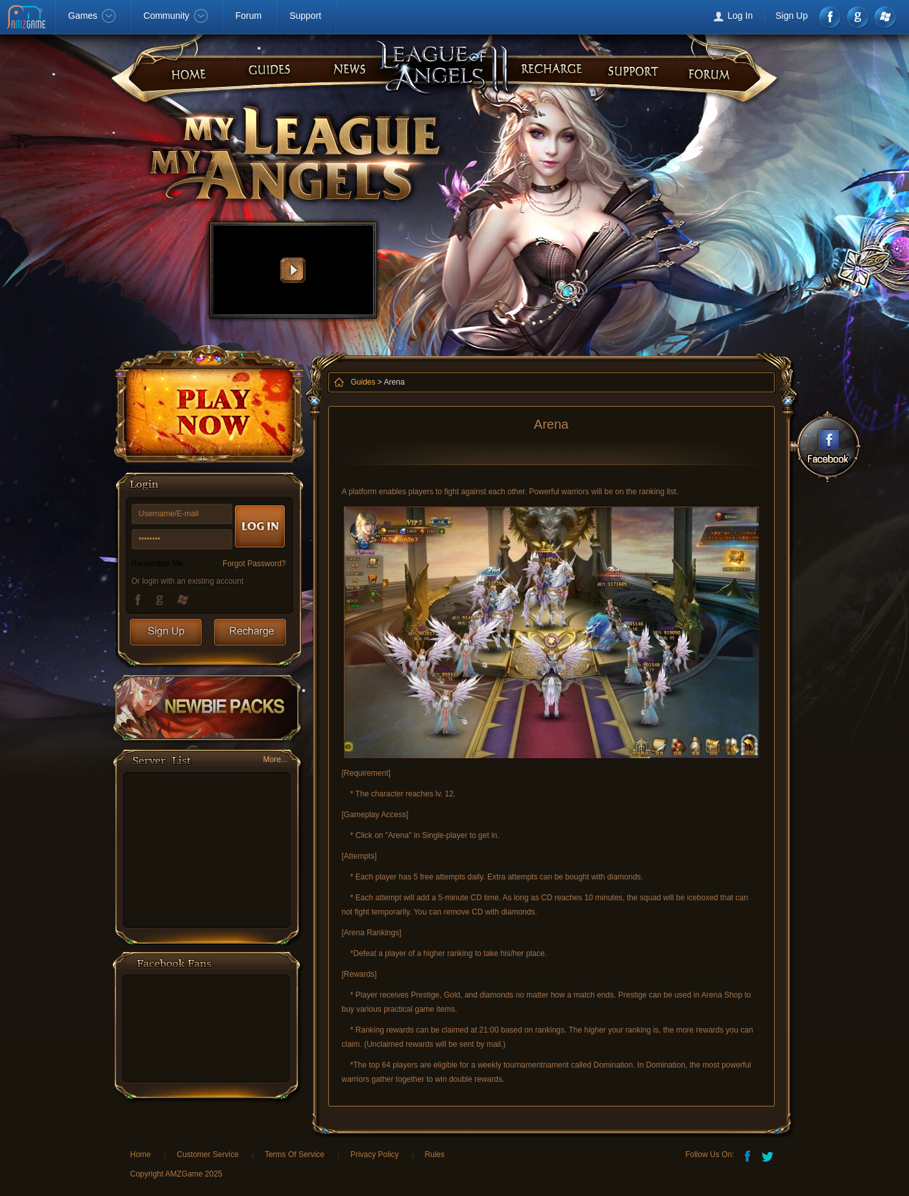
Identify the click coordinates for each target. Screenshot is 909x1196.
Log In (740, 15)
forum (547, 65)
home (186, 65)
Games (91, 15)
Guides (363, 382)
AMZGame (27, 18)
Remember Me (157, 563)
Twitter (769, 1155)
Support (305, 15)
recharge (342, 65)
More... (275, 759)
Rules (435, 1154)
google (857, 17)
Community (175, 15)
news (264, 65)
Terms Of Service (294, 1154)
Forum (248, 15)
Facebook (830, 17)
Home (140, 1154)
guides (624, 65)
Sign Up (791, 15)
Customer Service (208, 1154)
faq (702, 65)
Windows (884, 17)
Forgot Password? (254, 563)
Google (161, 599)
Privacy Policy (374, 1154)
